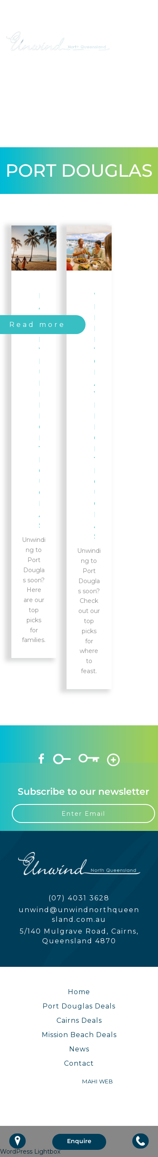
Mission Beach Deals (79, 1035)
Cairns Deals (79, 1020)
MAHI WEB (97, 1081)
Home (79, 992)
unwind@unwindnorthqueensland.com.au (79, 914)
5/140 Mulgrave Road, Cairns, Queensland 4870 (79, 936)
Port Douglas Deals (79, 1006)
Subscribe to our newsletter (83, 791)
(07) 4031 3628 (79, 898)
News (79, 1049)
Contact (79, 1063)
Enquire (79, 1141)
